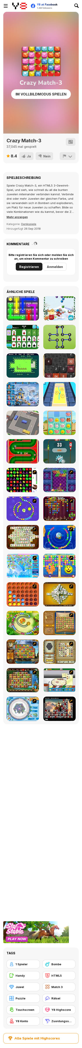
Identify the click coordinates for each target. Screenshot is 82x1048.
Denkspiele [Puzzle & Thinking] (28, 224)
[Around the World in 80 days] (23, 651)
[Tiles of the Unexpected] (59, 709)
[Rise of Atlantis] (59, 623)
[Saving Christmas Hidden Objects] (23, 394)
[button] (17, 217)
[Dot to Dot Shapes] (59, 337)
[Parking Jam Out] (23, 423)
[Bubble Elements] (23, 566)
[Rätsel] (59, 998)
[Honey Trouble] (23, 623)
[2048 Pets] (59, 423)
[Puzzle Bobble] (59, 480)
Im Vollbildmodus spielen (41, 94)
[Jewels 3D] (23, 480)
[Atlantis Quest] (59, 651)
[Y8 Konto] (23, 1021)
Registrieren (29, 267)
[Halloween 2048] (59, 365)
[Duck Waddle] (23, 365)
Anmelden (55, 267)
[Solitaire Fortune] (23, 337)
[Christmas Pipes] (23, 451)
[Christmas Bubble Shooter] (59, 308)
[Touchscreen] (23, 1009)
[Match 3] (59, 987)
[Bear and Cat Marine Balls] (59, 537)
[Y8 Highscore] (59, 1009)
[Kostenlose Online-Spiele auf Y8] (19, 6)
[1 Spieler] (23, 964)
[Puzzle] (23, 998)
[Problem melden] (67, 156)
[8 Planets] (23, 509)
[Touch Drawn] (59, 394)
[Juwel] (23, 987)
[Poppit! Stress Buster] (59, 509)
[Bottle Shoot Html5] (59, 451)
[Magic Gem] (59, 566)
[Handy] (23, 975)
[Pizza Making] (59, 680)
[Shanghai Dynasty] (23, 537)
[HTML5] (59, 975)
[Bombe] (59, 964)
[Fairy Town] (23, 709)
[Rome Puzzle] (23, 680)
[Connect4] (23, 594)
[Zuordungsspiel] (59, 1021)
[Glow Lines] (23, 308)
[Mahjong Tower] (59, 594)
